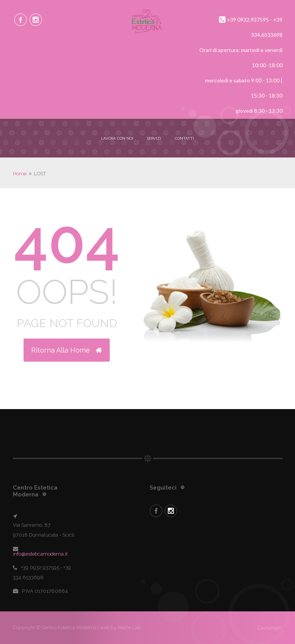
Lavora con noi (117, 138)
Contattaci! (269, 628)
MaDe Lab (128, 627)
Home (20, 173)
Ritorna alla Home (66, 350)
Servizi (154, 138)
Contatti (184, 138)
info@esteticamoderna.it (40, 554)
